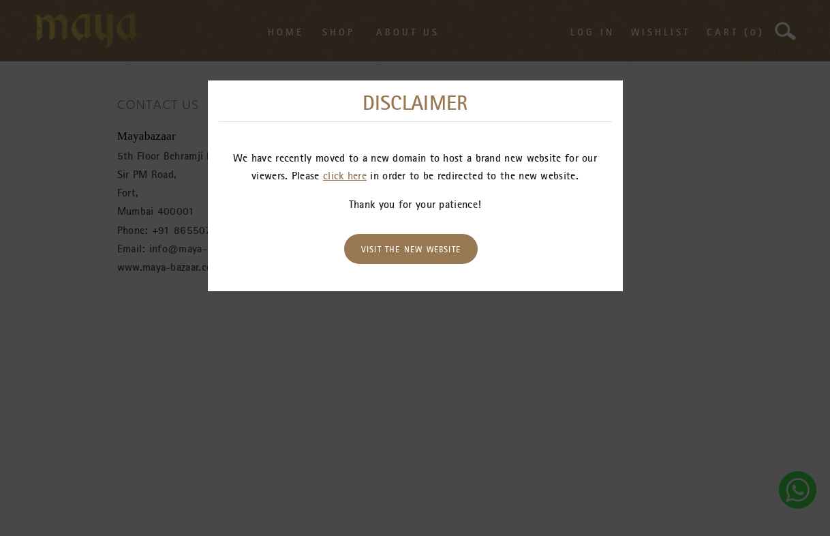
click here (345, 175)
